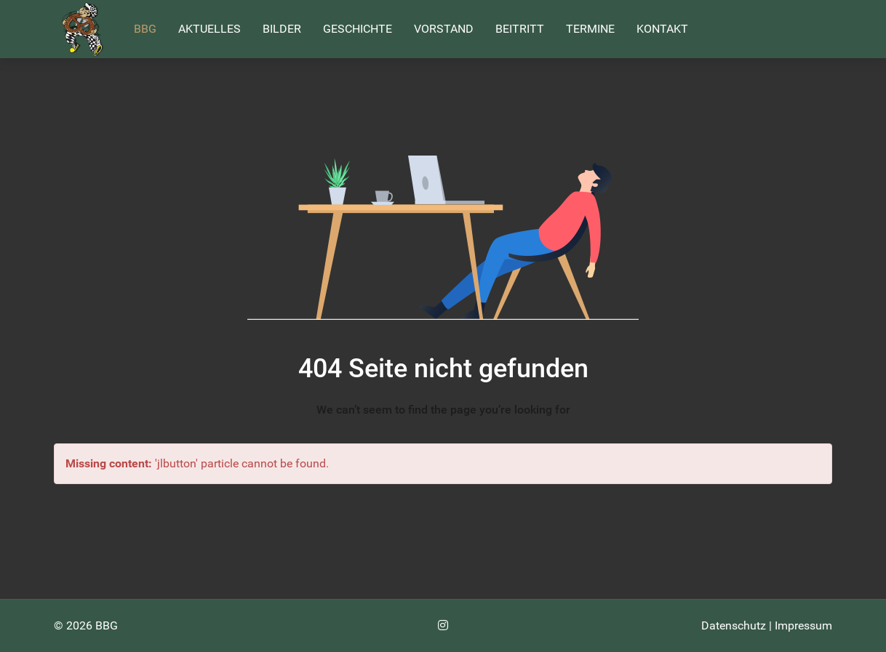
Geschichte (357, 29)
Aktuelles (209, 29)
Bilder (282, 29)
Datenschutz (733, 625)
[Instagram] (443, 625)
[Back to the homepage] (83, 29)
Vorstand (444, 29)
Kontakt (662, 29)
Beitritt (519, 29)
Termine (590, 29)
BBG (145, 29)
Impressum (803, 625)
